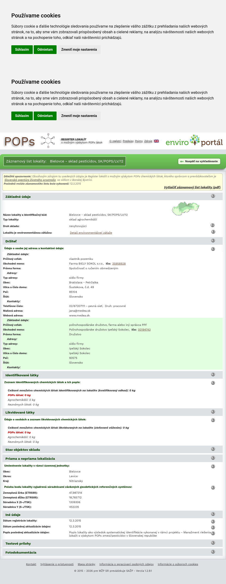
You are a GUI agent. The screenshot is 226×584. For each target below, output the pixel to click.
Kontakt (31, 564)
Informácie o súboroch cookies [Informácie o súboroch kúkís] (178, 564)
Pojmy (139, 141)
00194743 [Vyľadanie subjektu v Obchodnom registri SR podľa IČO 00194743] (144, 329)
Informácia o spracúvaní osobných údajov (126, 564)
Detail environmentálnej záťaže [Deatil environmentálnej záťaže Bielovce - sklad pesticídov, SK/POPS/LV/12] (91, 232)
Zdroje (148, 141)
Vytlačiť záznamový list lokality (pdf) (192, 187)
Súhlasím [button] (22, 49)
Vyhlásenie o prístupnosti (57, 564)
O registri (115, 141)
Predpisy (128, 141)
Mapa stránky (86, 564)
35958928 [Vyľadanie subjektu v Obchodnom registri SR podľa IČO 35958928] (119, 263)
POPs (19, 141)
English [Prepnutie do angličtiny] (156, 141)
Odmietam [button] (45, 49)
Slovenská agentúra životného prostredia (30, 180)
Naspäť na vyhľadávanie (199, 161)
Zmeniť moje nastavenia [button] (79, 49)
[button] (213, 196)
